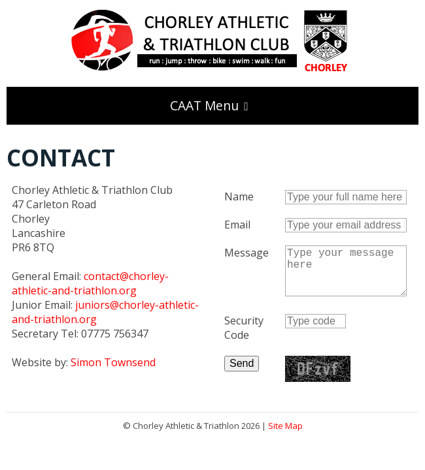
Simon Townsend (113, 362)
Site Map (285, 436)
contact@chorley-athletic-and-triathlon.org (90, 283)
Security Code (244, 338)
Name (239, 196)
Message (246, 252)
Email (237, 224)
